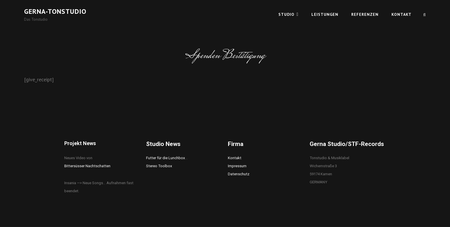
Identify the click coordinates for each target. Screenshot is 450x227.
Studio (286, 14)
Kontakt (401, 14)
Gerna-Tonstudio (55, 11)
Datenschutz (238, 174)
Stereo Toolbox (159, 166)
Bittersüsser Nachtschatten (87, 166)
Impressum (237, 166)
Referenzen (365, 14)
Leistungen (324, 14)
